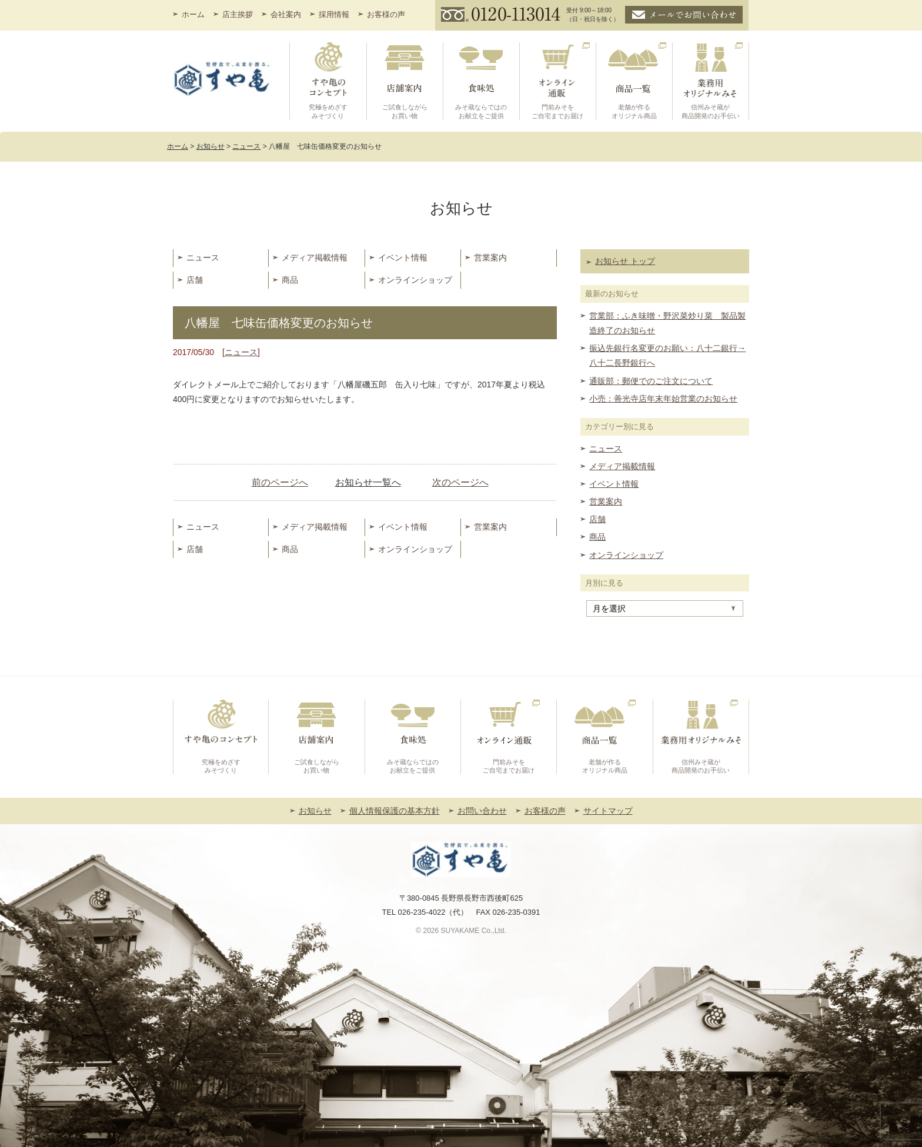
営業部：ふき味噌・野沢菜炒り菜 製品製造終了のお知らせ (667, 323)
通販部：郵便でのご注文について (651, 381)
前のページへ (280, 482)
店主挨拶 (237, 14)
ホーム (193, 14)
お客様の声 (386, 14)
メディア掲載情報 (315, 257)
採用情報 (334, 14)
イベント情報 (402, 257)
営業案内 (490, 257)
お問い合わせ (482, 810)
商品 (290, 280)
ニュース (202, 257)
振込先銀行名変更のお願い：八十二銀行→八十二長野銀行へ (667, 355)
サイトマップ (608, 810)
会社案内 (285, 14)
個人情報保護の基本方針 (394, 810)
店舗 (194, 280)
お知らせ (315, 810)
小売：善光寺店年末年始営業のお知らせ (663, 398)
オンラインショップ (415, 280)
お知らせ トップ (625, 261)
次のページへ (460, 482)
